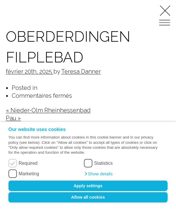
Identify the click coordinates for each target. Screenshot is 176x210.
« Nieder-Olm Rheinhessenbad (48, 110)
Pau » (13, 118)
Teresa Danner (81, 71)
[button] (98, 174)
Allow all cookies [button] (88, 197)
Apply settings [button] (87, 185)
